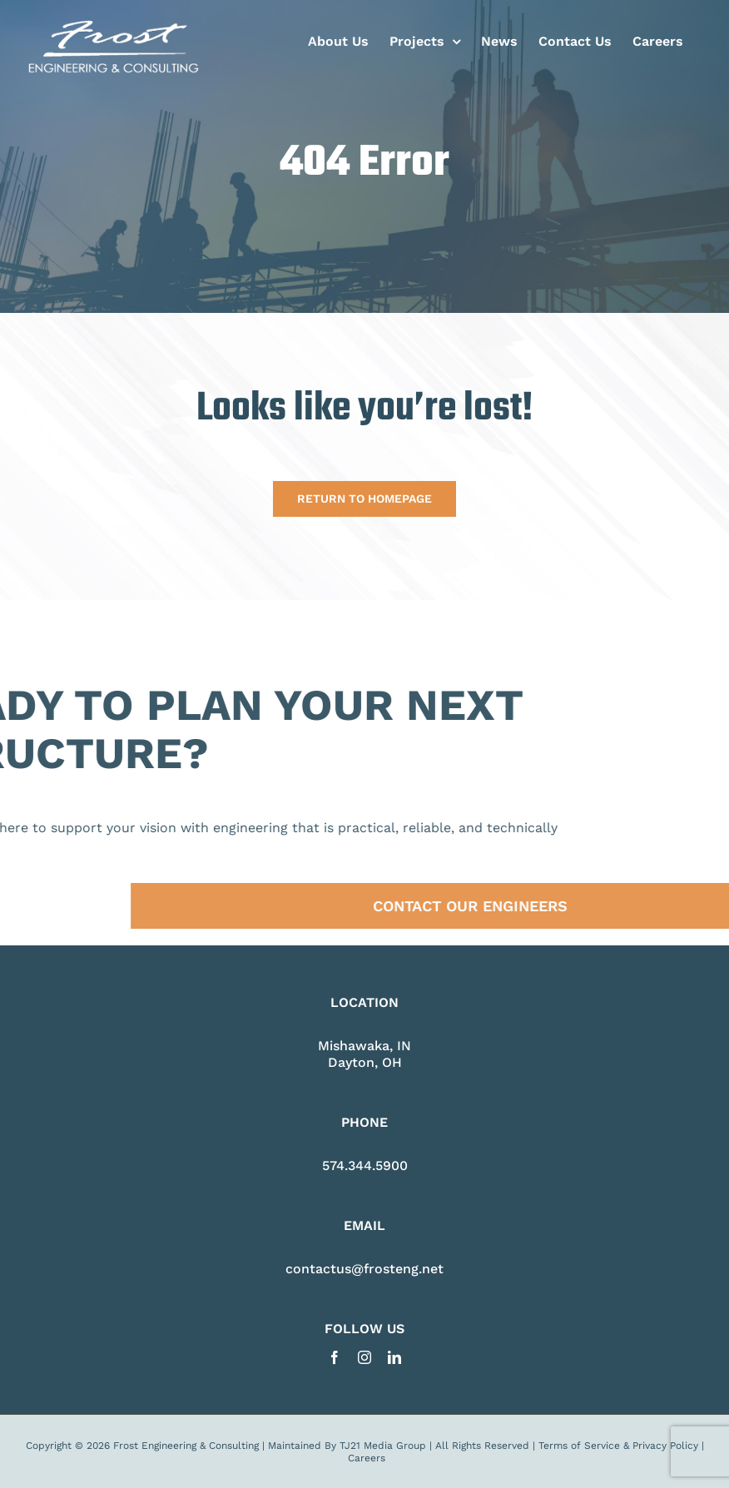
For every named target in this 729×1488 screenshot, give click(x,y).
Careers (366, 1458)
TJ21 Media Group (383, 1445)
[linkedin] (394, 1357)
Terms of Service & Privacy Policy (618, 1445)
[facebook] (334, 1357)
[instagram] (364, 1357)
